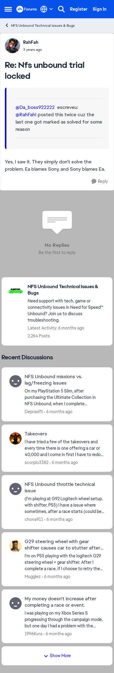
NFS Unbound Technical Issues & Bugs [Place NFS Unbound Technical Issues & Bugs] (40, 25)
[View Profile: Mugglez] (15, 546)
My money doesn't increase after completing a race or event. (60, 602)
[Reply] (99, 181)
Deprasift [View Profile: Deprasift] (34, 411)
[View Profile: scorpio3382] (15, 438)
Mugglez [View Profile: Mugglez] (33, 576)
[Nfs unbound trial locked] (32, 49)
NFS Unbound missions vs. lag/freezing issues (53, 380)
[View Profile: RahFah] (12, 45)
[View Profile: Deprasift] (15, 381)
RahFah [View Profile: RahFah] (30, 42)
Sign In (99, 9)
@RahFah (25, 114)
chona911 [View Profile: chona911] (34, 519)
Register (79, 9)
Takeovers (36, 434)
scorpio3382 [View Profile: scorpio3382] (36, 462)
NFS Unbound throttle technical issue (60, 487)
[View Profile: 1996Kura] (15, 603)
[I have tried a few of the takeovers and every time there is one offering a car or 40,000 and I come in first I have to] (65, 448)
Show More (57, 655)
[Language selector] (47, 9)
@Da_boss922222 (35, 107)
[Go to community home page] (26, 9)
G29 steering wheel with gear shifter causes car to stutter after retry (62, 545)
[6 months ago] (58, 412)
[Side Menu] (8, 9)
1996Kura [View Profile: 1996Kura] (33, 633)
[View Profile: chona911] (15, 489)
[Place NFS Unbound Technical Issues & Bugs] (67, 290)
